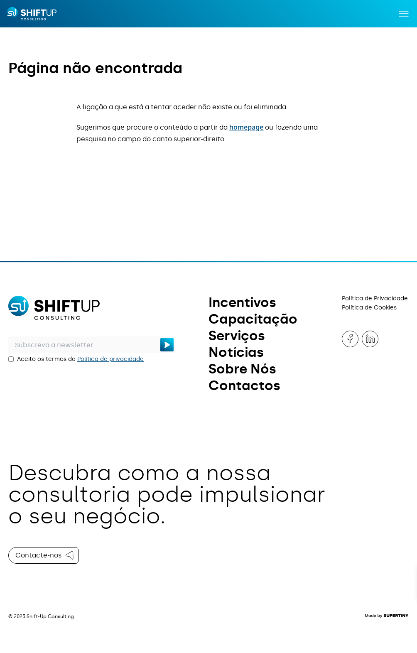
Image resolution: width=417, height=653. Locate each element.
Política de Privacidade (375, 298)
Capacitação (252, 319)
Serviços (236, 336)
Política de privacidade (110, 359)
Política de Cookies (369, 307)
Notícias (236, 352)
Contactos (244, 385)
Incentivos (242, 302)
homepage (246, 127)
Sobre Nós (242, 369)
